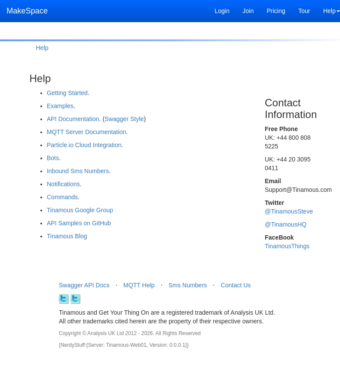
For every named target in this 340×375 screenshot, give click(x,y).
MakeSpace (27, 11)
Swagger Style (124, 118)
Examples (60, 105)
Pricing (276, 10)
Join (248, 10)
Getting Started (67, 92)
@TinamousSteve (289, 211)
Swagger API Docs (84, 285)
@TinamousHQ (286, 224)
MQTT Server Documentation (86, 131)
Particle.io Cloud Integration (84, 144)
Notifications (63, 184)
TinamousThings (287, 246)
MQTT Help (139, 285)
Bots (53, 158)
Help (42, 47)
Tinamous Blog (67, 236)
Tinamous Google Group (80, 210)
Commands (62, 197)
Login (222, 10)
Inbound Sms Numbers (78, 171)
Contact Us (236, 285)
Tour (304, 10)
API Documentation (73, 118)
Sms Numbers (187, 285)
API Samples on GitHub (79, 223)
